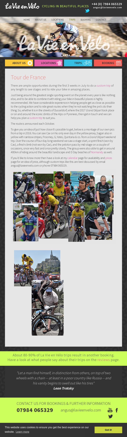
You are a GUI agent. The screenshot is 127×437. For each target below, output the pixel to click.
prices (108, 158)
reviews (104, 359)
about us (40, 19)
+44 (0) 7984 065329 (107, 4)
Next (126, 38)
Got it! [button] (108, 430)
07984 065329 (35, 409)
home (26, 19)
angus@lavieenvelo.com (107, 7)
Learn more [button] (22, 431)
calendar (72, 158)
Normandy (97, 152)
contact (101, 19)
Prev (1, 38)
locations (57, 19)
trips (72, 19)
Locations (48, 63)
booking (86, 19)
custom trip (103, 85)
